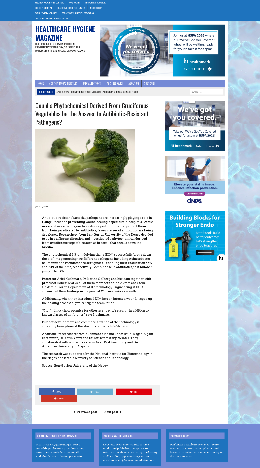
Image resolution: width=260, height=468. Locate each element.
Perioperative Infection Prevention (78, 13)
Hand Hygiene (74, 2)
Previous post (84, 402)
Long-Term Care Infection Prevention (51, 18)
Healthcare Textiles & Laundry (71, 7)
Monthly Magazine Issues (60, 85)
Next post (112, 402)
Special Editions (88, 85)
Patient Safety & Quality (46, 13)
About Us (130, 85)
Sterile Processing (43, 7)
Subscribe (146, 85)
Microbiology (96, 7)
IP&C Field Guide (111, 85)
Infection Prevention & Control (49, 2)
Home (37, 85)
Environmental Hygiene (95, 2)
